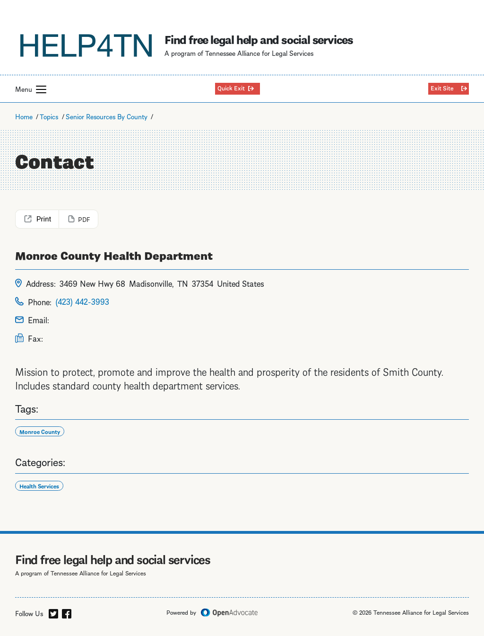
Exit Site (442, 87)
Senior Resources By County (106, 116)
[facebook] (66, 612)
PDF (84, 219)
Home (24, 116)
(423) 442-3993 (82, 300)
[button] (41, 89)
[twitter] (53, 612)
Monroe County (39, 431)
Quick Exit (231, 87)
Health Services (39, 485)
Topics (49, 116)
